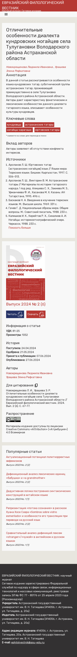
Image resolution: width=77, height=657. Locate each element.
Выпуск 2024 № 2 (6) (26, 304)
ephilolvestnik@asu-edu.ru (28, 642)
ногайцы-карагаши (19, 129)
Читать (15, 314)
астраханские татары (39, 124)
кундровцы (14, 124)
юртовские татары (47, 129)
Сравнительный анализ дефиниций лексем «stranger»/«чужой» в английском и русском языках (35, 536)
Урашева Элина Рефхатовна (24, 377)
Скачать (36, 314)
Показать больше (20, 227)
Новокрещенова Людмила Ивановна (29, 67)
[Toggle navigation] (6, 14)
